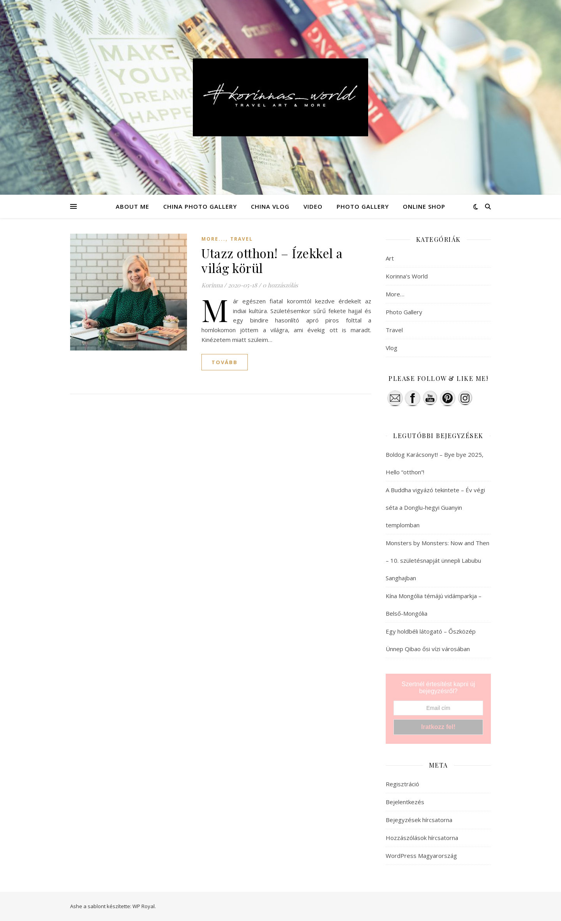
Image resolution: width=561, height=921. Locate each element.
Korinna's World (407, 276)
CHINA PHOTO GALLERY (200, 206)
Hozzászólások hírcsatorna (422, 838)
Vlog (391, 348)
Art (390, 258)
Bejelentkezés (405, 802)
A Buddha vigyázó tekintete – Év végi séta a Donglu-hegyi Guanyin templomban (435, 507)
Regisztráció (402, 784)
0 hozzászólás (280, 285)
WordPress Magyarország (421, 855)
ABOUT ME (132, 206)
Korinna (211, 285)
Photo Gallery (404, 312)
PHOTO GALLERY (363, 206)
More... (213, 239)
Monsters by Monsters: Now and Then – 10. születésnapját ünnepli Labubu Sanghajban (437, 560)
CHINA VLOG (270, 206)
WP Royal (143, 906)
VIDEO (313, 206)
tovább (225, 362)
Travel (241, 239)
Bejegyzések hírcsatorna (419, 820)
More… (395, 294)
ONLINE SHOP (424, 206)
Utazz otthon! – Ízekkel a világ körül (272, 260)
